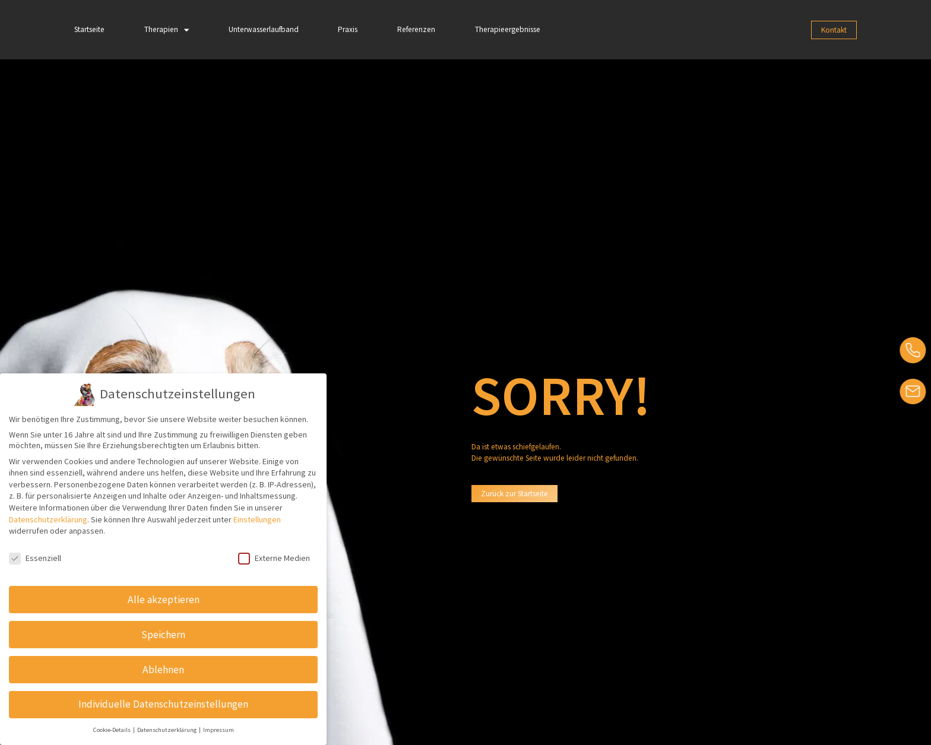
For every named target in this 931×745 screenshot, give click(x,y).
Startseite (89, 29)
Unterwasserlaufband (264, 29)
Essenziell (35, 558)
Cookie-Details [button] (112, 730)
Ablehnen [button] (163, 669)
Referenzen (416, 29)
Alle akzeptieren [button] (164, 598)
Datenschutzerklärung (48, 518)
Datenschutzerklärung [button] (167, 730)
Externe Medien (274, 558)
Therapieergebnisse (507, 29)
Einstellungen (257, 518)
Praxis (347, 29)
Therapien (166, 30)
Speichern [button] (163, 634)
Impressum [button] (218, 730)
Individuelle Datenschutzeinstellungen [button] (163, 704)
